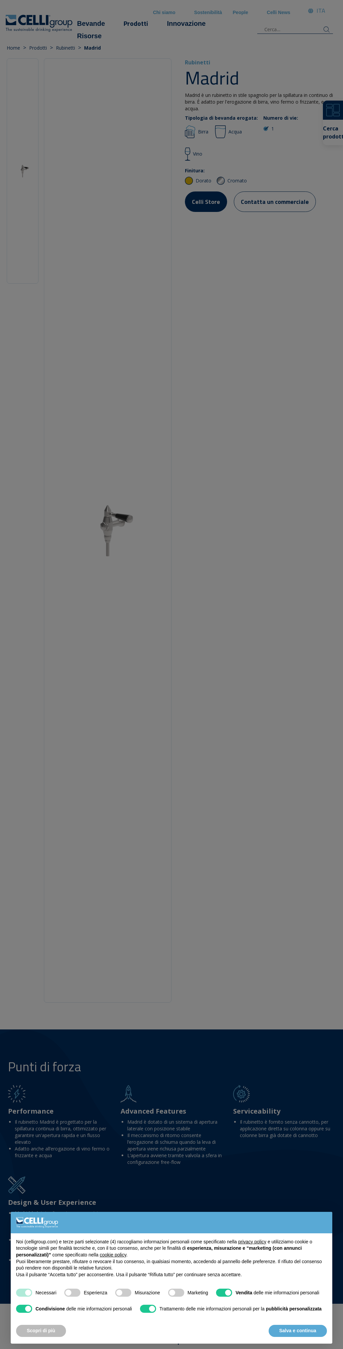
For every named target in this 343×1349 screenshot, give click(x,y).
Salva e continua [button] (297, 1330)
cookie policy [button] (113, 1254)
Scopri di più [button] (41, 1330)
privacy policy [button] (252, 1241)
